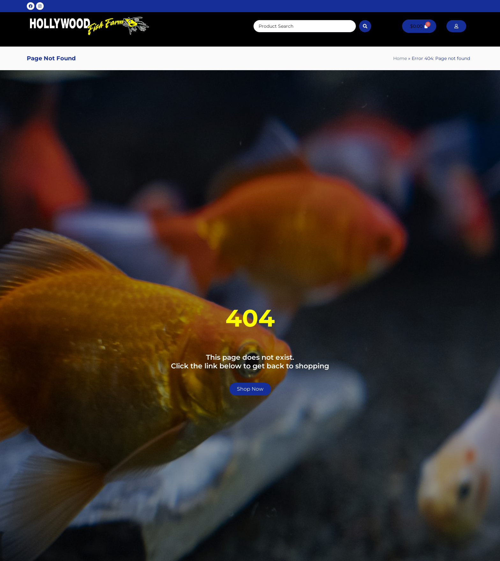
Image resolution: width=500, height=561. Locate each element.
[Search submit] (365, 26)
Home (400, 58)
